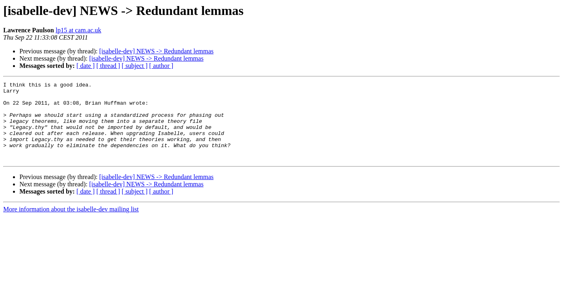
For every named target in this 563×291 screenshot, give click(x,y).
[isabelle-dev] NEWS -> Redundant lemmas (156, 51)
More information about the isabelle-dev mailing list (71, 224)
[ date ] (85, 65)
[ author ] (161, 65)
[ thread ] (108, 65)
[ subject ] (135, 65)
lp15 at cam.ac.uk (78, 30)
